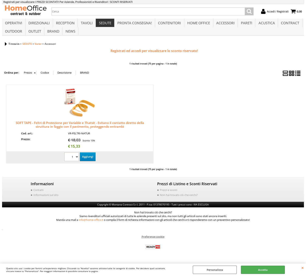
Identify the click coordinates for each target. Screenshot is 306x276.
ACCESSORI (224, 24)
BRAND (53, 34)
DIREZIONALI (39, 24)
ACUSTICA (265, 24)
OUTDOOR (13, 34)
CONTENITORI (168, 24)
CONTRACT (288, 24)
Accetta (263, 270)
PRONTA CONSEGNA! (134, 24)
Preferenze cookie (153, 241)
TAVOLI (86, 24)
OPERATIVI (13, 24)
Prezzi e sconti (168, 194)
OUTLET (34, 34)
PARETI (245, 24)
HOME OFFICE (197, 24)
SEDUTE (104, 24)
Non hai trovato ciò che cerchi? (179, 199)
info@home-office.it (91, 224)
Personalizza (215, 270)
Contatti (38, 194)
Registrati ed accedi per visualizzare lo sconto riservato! (154, 55)
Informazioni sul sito (45, 199)
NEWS (70, 34)
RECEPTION (65, 24)
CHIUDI (302, 268)
